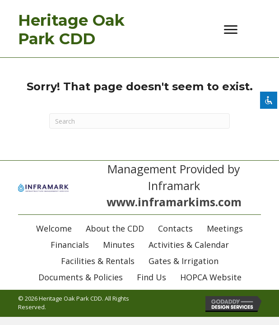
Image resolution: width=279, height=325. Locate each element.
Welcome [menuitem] (54, 228)
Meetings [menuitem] (225, 228)
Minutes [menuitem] (119, 244)
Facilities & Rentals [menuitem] (98, 260)
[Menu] (230, 29)
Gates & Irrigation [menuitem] (184, 260)
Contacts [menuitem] (175, 228)
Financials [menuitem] (70, 244)
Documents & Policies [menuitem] (80, 277)
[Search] (139, 121)
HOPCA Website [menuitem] (211, 277)
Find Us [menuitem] (151, 277)
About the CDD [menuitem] (115, 228)
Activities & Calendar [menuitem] (189, 244)
